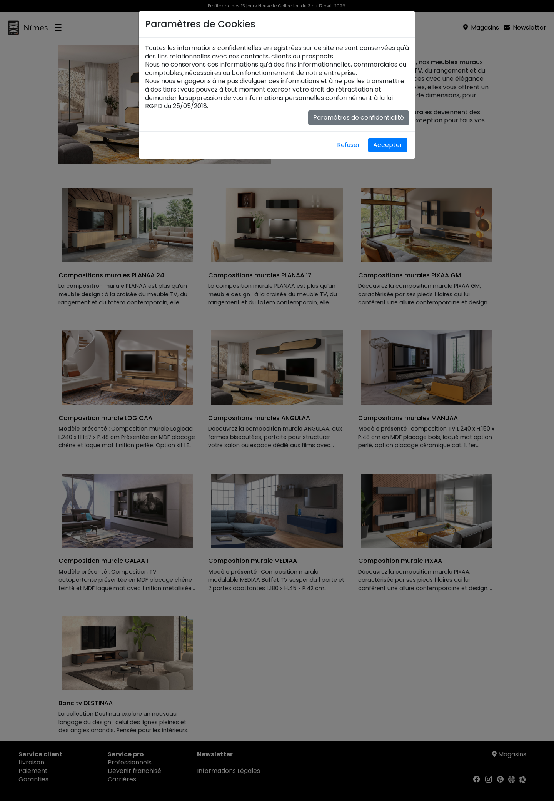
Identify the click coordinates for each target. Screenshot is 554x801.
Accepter (387, 144)
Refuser (348, 144)
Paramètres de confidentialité (358, 117)
